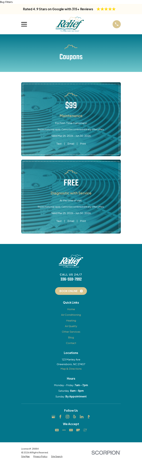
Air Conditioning (71, 314)
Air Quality (71, 326)
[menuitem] (25, 456)
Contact (71, 343)
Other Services (71, 331)
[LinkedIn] (81, 416)
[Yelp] (74, 416)
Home (71, 309)
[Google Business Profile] (53, 416)
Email (71, 143)
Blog (71, 337)
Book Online (71, 291)
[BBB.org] (88, 416)
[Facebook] (60, 416)
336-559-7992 (71, 279)
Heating (71, 320)
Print (83, 143)
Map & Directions (71, 368)
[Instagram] (67, 416)
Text (59, 143)
